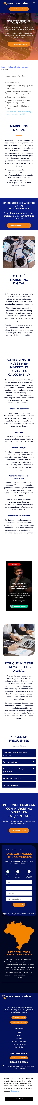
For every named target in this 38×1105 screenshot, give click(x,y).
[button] (34, 3)
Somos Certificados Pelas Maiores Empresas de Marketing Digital (18, 92)
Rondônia (7, 975)
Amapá (23, 962)
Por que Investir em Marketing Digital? (18, 107)
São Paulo (9, 959)
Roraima (14, 975)
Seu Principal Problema (29, 876)
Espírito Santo (29, 964)
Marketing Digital (13, 82)
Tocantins (19, 978)
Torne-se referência (10, 762)
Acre (11, 962)
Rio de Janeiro (18, 959)
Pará (11, 970)
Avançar (19, 905)
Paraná (6, 962)
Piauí (30, 970)
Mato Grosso (21, 967)
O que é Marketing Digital (16, 97)
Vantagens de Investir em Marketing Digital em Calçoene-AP (19, 101)
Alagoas (16, 962)
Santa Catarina (22, 975)
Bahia (6, 964)
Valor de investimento (11, 785)
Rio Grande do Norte (12, 972)
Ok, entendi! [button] (19, 1099)
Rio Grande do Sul (25, 972)
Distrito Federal (19, 964)
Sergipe (31, 975)
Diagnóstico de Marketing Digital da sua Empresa (20, 87)
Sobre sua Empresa (17, 876)
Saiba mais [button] (15, 1091)
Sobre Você (8, 875)
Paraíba (16, 970)
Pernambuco (24, 970)
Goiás (7, 967)
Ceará (11, 964)
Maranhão (13, 967)
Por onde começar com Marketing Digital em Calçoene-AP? (18, 113)
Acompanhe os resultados (12, 778)
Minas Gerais (27, 959)
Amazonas (29, 962)
